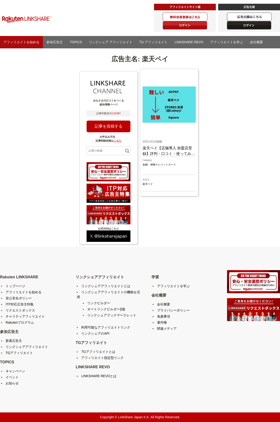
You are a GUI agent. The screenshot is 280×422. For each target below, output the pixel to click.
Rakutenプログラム (20, 322)
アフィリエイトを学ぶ (226, 42)
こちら (117, 140)
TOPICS (76, 42)
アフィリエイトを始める (21, 42)
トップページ (15, 286)
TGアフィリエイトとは (98, 352)
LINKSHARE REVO (189, 42)
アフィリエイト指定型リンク (102, 358)
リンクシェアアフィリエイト (27, 347)
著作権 (162, 322)
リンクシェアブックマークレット (111, 315)
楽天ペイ (148, 183)
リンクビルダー (98, 303)
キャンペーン (15, 371)
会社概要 (256, 42)
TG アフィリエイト (153, 42)
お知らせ (12, 383)
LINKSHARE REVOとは (98, 376)
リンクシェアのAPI (95, 333)
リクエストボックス (20, 310)
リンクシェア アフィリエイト (110, 42)
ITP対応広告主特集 (20, 304)
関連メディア (167, 328)
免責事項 (163, 316)
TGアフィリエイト (19, 353)
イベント (12, 377)
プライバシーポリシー (173, 310)
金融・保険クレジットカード (159, 164)
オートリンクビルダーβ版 (106, 309)
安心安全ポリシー (19, 298)
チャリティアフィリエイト (25, 316)
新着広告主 (14, 341)
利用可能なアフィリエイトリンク (105, 327)
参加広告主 (54, 42)
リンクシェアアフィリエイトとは (105, 286)
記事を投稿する (108, 126)
